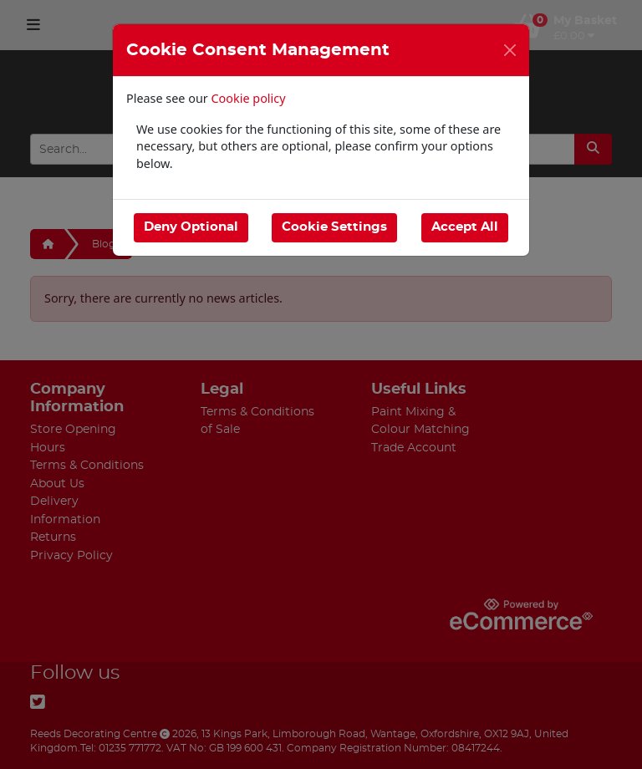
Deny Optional (191, 227)
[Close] (509, 50)
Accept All (464, 227)
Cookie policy (248, 98)
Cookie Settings (334, 227)
